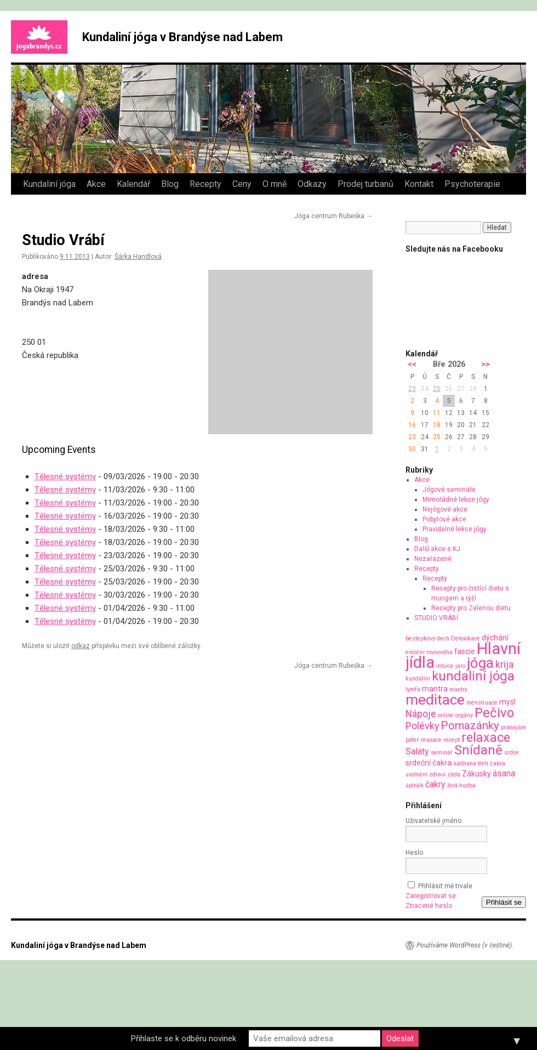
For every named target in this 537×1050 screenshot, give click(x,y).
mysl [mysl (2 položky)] (507, 701)
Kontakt (418, 184)
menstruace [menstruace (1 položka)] (482, 702)
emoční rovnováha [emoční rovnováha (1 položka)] (429, 652)
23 (412, 389)
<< (412, 364)
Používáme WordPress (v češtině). (464, 945)
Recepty (205, 184)
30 (412, 449)
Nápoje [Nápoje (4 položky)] (420, 713)
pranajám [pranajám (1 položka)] (513, 727)
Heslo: (415, 852)
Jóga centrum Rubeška (333, 216)
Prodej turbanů (365, 184)
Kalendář (133, 184)
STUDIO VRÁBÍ (436, 618)
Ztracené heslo (428, 906)
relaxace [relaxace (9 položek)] (485, 737)
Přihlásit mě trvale (445, 886)
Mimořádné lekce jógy (455, 499)
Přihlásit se (504, 902)
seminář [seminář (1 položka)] (442, 752)
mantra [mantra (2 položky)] (435, 688)
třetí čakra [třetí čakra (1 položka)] (491, 763)
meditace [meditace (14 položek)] (435, 699)
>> (485, 364)
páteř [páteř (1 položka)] (412, 739)
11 (437, 413)
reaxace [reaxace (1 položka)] (431, 739)
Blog (170, 184)
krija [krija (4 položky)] (504, 664)
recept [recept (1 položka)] (451, 739)
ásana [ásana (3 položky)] (504, 773)
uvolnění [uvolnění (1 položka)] (416, 774)
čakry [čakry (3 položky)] (435, 784)
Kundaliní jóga (49, 184)
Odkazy (312, 184)
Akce (96, 184)
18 (437, 425)
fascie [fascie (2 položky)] (464, 651)
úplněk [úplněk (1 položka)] (414, 785)
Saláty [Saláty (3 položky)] (417, 751)
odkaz (80, 646)
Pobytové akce (444, 519)
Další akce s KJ (437, 549)
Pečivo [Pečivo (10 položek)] (494, 712)
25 (437, 389)
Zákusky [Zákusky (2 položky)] (476, 773)
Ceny (242, 184)
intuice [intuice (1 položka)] (445, 665)
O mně (274, 184)
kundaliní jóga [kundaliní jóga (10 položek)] (473, 676)
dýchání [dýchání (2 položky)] (495, 637)
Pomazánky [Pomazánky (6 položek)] (470, 725)
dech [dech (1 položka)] (443, 638)
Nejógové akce (444, 509)
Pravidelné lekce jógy (454, 529)
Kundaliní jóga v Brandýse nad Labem (182, 37)
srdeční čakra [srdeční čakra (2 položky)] (428, 762)
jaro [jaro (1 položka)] (460, 665)
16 (412, 425)
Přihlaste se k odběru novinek (183, 1038)
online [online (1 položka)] (446, 715)
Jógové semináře (449, 489)
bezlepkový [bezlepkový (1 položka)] (420, 638)
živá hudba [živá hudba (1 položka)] (461, 785)
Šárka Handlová (138, 256)
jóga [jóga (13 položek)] (480, 663)
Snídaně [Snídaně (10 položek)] (478, 750)
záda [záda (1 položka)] (453, 774)
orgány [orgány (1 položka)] (464, 715)
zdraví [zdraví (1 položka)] (437, 774)
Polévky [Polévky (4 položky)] (422, 725)
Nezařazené (433, 559)
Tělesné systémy (65, 476)
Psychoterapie (472, 184)
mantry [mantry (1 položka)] (458, 689)
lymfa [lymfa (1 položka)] (412, 689)
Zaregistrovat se (430, 896)
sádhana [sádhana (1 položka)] (464, 763)
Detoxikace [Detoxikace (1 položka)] (465, 638)
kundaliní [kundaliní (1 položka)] (417, 678)
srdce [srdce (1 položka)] (511, 752)
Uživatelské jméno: (434, 821)
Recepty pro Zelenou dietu (471, 608)
